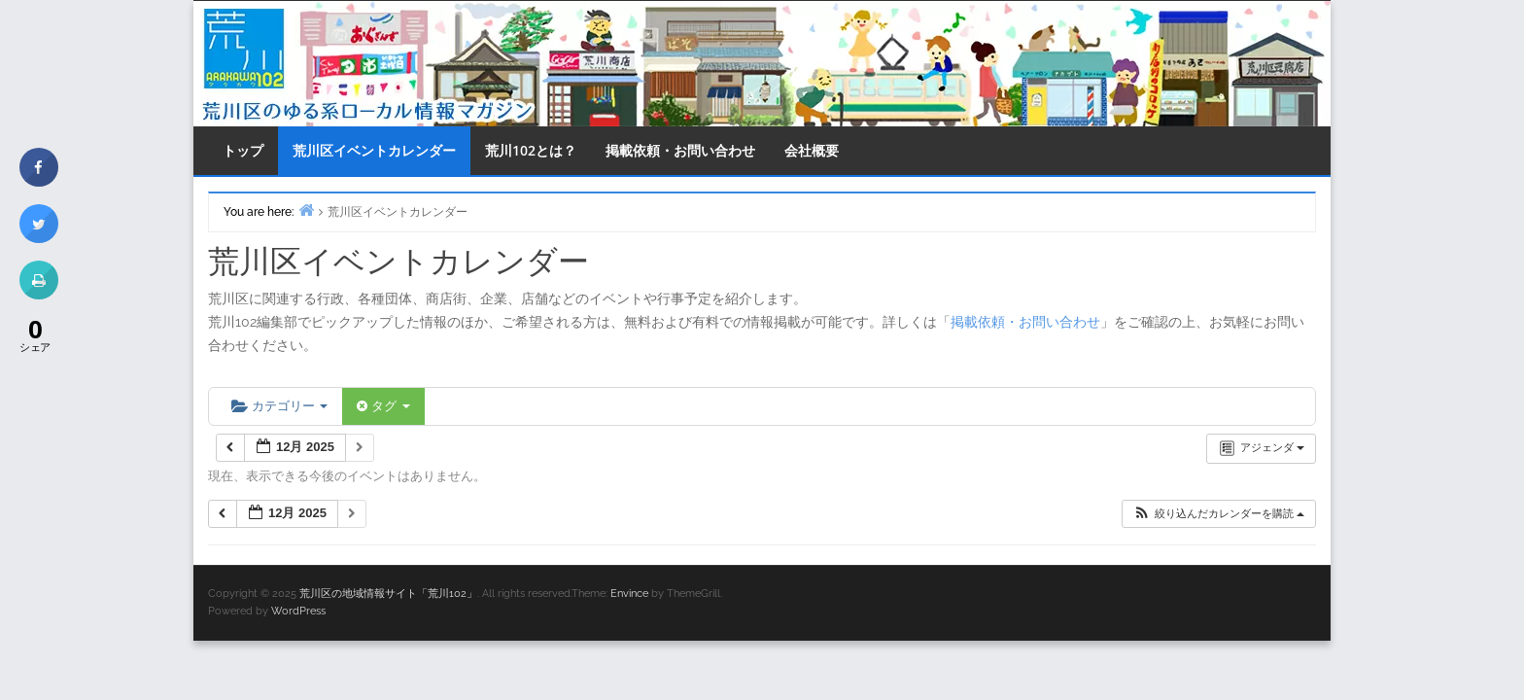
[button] (1218, 514)
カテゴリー (279, 406)
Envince (629, 593)
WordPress (298, 611)
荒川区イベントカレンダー (374, 150)
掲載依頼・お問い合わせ (680, 150)
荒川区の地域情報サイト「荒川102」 (388, 593)
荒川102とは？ (530, 150)
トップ (243, 150)
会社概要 (811, 150)
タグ (383, 406)
